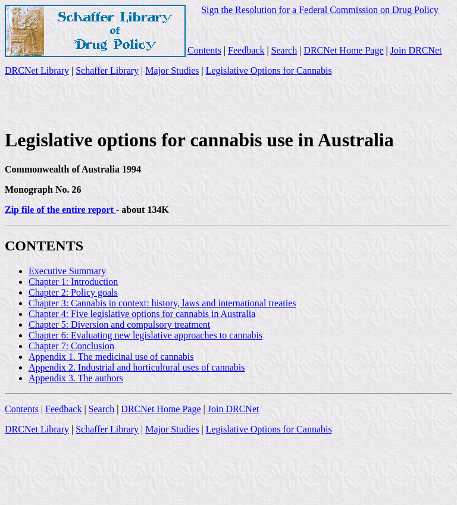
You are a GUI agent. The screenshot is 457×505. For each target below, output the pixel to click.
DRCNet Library (37, 70)
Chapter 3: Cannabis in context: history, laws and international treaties (162, 303)
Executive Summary (67, 271)
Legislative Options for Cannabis (269, 70)
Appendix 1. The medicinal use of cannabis (111, 357)
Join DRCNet (416, 50)
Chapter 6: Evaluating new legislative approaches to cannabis (145, 335)
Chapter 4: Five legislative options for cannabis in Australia (142, 314)
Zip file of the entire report (60, 210)
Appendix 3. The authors (76, 378)
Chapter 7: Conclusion (71, 346)
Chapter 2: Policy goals (73, 292)
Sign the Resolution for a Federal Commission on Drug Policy (320, 10)
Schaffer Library (107, 70)
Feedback (246, 50)
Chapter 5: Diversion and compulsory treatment (119, 324)
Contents (204, 50)
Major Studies (172, 70)
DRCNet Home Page (343, 50)
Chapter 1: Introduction (73, 282)
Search (284, 50)
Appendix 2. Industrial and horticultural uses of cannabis (137, 367)
